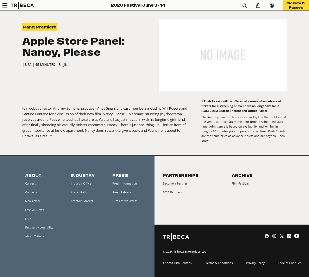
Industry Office (81, 183)
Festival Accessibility (39, 227)
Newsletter (32, 201)
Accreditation (80, 192)
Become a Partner (175, 183)
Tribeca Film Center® (177, 263)
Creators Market (82, 201)
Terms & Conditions (219, 263)
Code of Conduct (289, 263)
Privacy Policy (255, 263)
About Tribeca (35, 236)
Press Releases (122, 192)
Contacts (31, 192)
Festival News (34, 210)
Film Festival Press (125, 201)
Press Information (124, 183)
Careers (30, 183)
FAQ (28, 219)
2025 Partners (172, 192)
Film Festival (240, 183)
